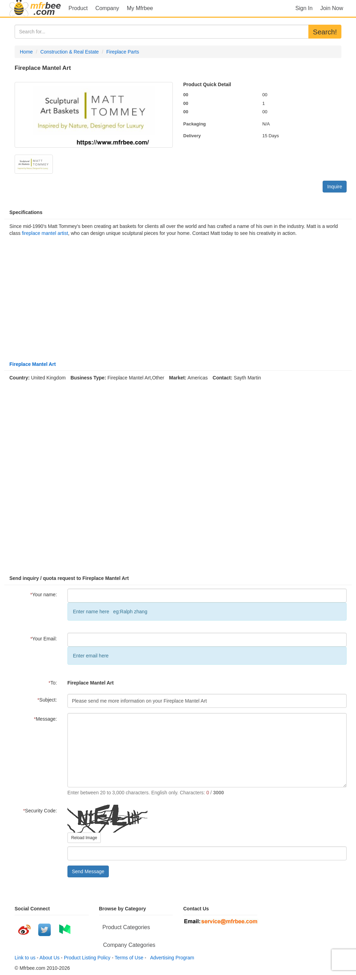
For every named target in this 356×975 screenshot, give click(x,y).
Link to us (25, 957)
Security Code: (40, 810)
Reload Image (84, 837)
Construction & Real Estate (69, 52)
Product (78, 8)
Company (107, 8)
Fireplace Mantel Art (32, 364)
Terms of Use (129, 957)
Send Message (88, 871)
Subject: (47, 700)
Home (26, 52)
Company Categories (129, 945)
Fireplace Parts (122, 52)
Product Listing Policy (87, 957)
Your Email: (43, 638)
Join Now (331, 8)
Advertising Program (171, 957)
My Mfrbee (140, 8)
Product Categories (126, 927)
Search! (325, 32)
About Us (50, 957)
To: (53, 683)
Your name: (43, 594)
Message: (45, 719)
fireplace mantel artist (45, 233)
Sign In (304, 8)
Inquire (334, 186)
